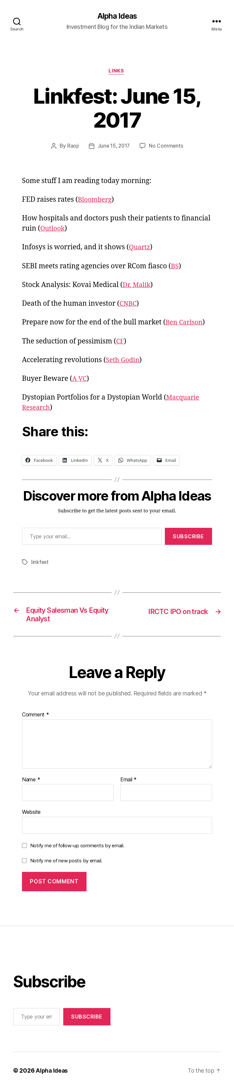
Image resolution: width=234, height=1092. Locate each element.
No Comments (166, 147)
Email (128, 783)
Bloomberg (96, 200)
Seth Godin (124, 361)
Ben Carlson (185, 323)
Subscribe (188, 537)
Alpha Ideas (117, 16)
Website (31, 815)
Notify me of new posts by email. (66, 863)
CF (120, 342)
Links (117, 72)
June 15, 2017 (114, 147)
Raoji (72, 147)
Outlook (53, 229)
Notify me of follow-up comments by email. (77, 848)
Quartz (140, 248)
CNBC (129, 304)
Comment (35, 718)
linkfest (40, 563)
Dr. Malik (137, 286)
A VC (79, 380)
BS (175, 267)
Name (31, 783)
